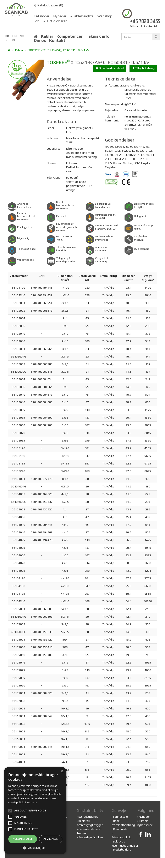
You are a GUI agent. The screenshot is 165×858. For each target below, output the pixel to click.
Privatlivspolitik (121, 837)
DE (14, 40)
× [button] (61, 771)
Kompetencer (69, 36)
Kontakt (57, 40)
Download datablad (110, 68)
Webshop (104, 16)
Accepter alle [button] (23, 839)
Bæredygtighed (88, 816)
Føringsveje (120, 816)
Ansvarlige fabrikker (91, 837)
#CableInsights (81, 16)
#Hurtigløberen (55, 21)
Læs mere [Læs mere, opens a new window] (31, 802)
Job (36, 21)
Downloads (120, 829)
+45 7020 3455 (145, 21)
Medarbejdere (122, 849)
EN (14, 36)
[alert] (35, 810)
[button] (35, 848)
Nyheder (59, 16)
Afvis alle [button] (50, 839)
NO (22, 36)
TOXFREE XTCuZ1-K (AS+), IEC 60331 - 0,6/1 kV (58, 50)
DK (7, 36)
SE (7, 40)
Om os (40, 40)
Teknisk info (98, 36)
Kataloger (41, 16)
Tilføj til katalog (143, 68)
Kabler (47, 36)
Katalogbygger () (48, 5)
